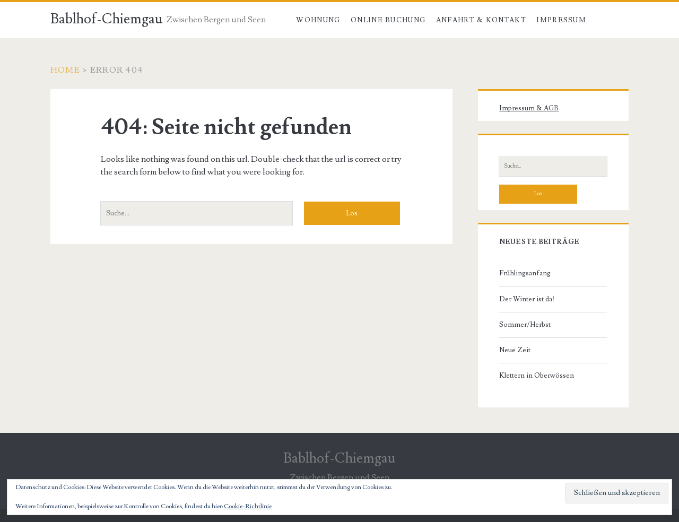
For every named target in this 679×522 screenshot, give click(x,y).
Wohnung (318, 20)
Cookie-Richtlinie (248, 506)
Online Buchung (388, 20)
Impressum (561, 20)
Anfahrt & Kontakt (481, 20)
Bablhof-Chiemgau (106, 19)
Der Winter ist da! (526, 299)
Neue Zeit (514, 350)
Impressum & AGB (529, 108)
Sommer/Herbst (525, 324)
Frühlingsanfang (525, 273)
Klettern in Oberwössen (536, 375)
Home (65, 70)
